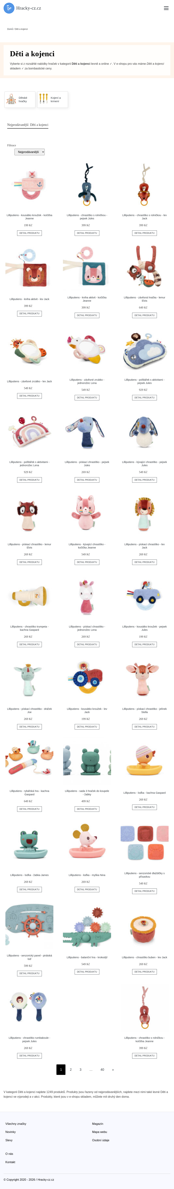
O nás (9, 1153)
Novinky (10, 1131)
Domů (10, 29)
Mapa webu (99, 1131)
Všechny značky (15, 1123)
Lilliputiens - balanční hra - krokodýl (87, 957)
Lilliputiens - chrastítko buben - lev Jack (144, 957)
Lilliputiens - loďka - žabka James (29, 875)
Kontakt (10, 1162)
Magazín (97, 1123)
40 (102, 1069)
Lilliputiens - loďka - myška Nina (87, 875)
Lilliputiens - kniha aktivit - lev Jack (29, 299)
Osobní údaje (100, 1140)
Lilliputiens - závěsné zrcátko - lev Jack (29, 381)
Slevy (8, 1140)
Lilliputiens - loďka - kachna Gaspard (145, 792)
